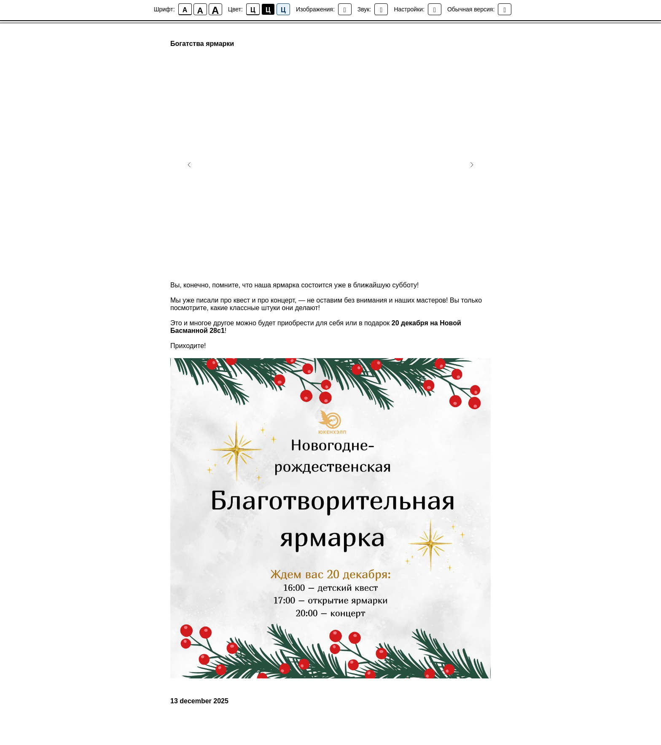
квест (242, 300)
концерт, (283, 300)
